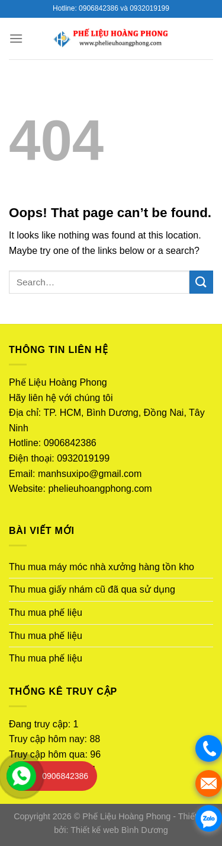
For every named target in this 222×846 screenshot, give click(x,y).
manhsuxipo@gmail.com (89, 474)
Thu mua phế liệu (45, 613)
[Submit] (201, 282)
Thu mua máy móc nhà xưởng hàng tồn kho (101, 567)
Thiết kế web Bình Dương (119, 830)
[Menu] (16, 38)
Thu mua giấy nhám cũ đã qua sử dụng (92, 589)
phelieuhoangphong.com (100, 489)
